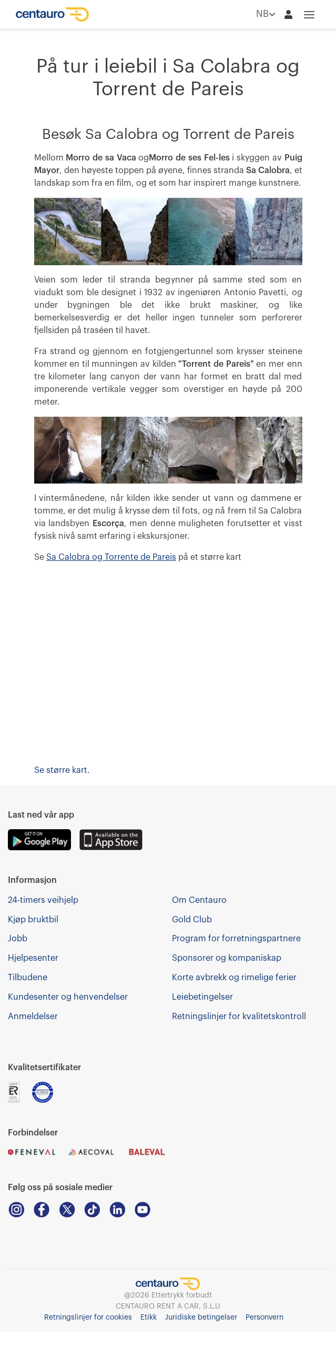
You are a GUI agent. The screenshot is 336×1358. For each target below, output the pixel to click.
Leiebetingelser (202, 997)
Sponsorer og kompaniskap (226, 958)
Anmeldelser (33, 1016)
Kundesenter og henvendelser (68, 997)
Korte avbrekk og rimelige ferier (234, 977)
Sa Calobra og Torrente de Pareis (111, 557)
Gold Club (192, 920)
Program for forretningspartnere (236, 938)
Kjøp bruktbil (33, 920)
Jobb (17, 938)
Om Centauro (199, 900)
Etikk (148, 1317)
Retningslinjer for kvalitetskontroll (239, 1016)
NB (266, 15)
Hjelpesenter (33, 958)
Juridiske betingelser (201, 1317)
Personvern (264, 1317)
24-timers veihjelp (43, 900)
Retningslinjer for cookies (88, 1317)
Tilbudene (27, 977)
